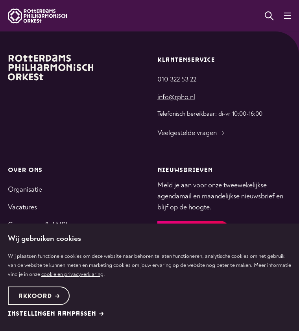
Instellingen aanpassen (56, 314)
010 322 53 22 (176, 79)
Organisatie (25, 189)
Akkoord (39, 296)
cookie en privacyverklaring (72, 274)
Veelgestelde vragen (191, 133)
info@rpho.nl (176, 97)
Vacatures (22, 207)
